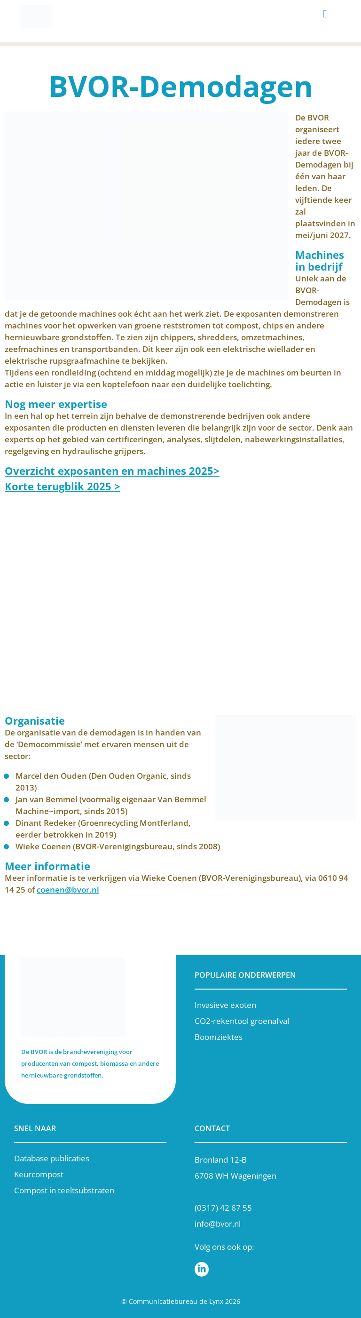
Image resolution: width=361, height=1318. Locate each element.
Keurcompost (38, 1174)
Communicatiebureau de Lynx (176, 1301)
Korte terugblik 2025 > (62, 486)
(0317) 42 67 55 (223, 1207)
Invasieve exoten (225, 1004)
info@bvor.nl (218, 1223)
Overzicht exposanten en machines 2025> (112, 470)
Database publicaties (51, 1158)
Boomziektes (219, 1036)
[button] (325, 14)
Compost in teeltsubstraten (64, 1190)
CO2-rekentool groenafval (242, 1020)
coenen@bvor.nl (68, 889)
